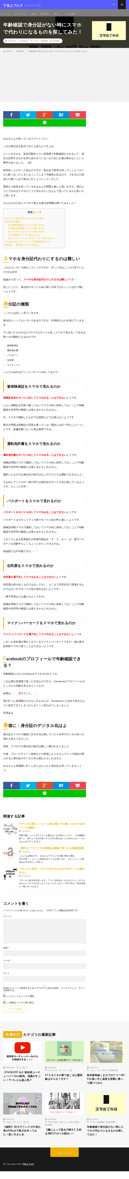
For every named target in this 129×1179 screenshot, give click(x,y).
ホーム (6, 15)
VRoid (8, 1128)
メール (7, 964)
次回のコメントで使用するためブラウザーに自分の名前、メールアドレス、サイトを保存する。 (44, 993)
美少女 (26, 1128)
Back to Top (65, 1160)
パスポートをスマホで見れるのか (26, 235)
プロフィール (21, 15)
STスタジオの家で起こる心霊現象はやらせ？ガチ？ (63, 1081)
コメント (7, 920)
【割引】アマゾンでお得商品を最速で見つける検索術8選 (51, 852)
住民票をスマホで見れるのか (24, 239)
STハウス (63, 1074)
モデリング (17, 1128)
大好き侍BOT (53, 1128)
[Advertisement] (64, 80)
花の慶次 (49, 1131)
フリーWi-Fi (102, 1074)
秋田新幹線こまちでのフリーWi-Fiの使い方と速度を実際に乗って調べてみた (106, 1084)
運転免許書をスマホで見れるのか (26, 232)
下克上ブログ (28, 1172)
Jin (20, 1071)
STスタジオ (53, 1074)
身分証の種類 (12, 225)
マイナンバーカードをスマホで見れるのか (31, 242)
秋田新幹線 (113, 1074)
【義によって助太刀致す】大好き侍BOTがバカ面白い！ (64, 1138)
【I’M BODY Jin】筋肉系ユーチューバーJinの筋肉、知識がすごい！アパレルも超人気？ (22, 1083)
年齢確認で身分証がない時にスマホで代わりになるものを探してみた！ (106, 1138)
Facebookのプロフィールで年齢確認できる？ (28, 245)
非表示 (37, 216)
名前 (6, 952)
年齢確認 (44, 45)
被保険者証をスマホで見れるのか (26, 229)
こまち (92, 1074)
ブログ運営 (73, 15)
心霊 (70, 1074)
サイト (6, 977)
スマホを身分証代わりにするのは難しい (25, 222)
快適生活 (46, 15)
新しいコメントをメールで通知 (18, 1000)
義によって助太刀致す (69, 1128)
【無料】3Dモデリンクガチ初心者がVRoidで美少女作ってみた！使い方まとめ (22, 1138)
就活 (35, 15)
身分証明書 (54, 45)
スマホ (36, 45)
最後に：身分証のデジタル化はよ (22, 249)
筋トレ (59, 15)
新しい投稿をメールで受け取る (18, 1006)
